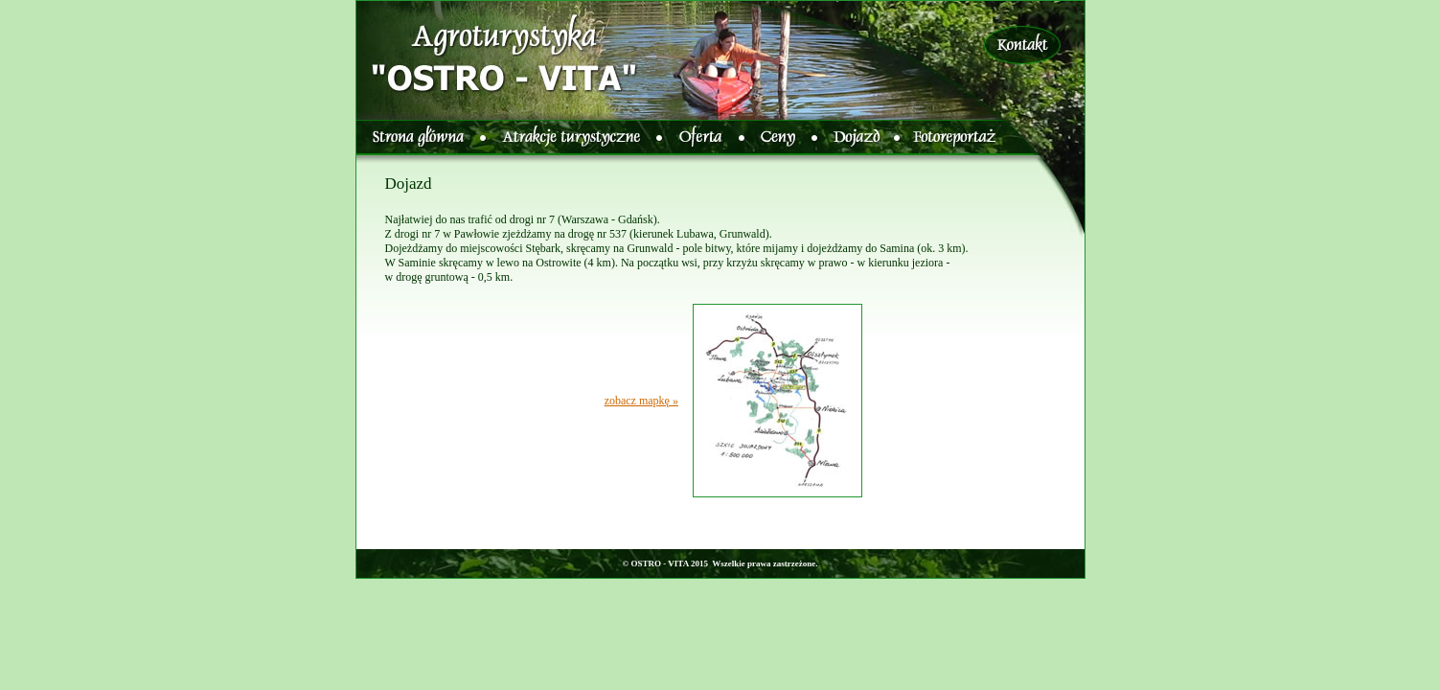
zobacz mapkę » (641, 400)
